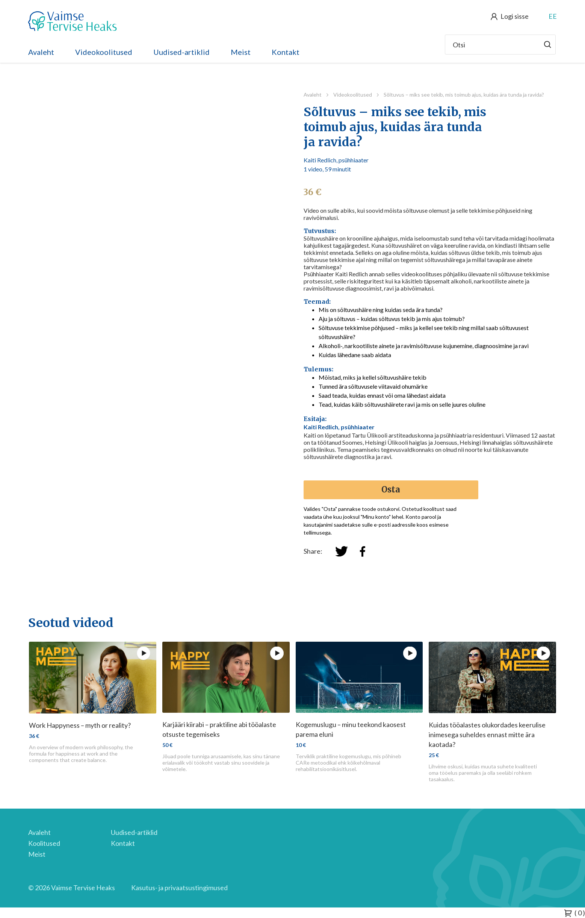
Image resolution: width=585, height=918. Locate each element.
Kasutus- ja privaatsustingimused (179, 887)
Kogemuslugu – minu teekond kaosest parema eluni (351, 729)
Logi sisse (514, 16)
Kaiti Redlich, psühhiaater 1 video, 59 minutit (336, 164)
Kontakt (285, 51)
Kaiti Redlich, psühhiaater (339, 426)
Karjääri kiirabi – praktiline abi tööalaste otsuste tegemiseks (219, 729)
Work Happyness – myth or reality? (80, 725)
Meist (241, 51)
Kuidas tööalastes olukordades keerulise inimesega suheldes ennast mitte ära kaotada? (487, 734)
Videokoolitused (103, 51)
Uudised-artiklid (181, 51)
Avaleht (41, 51)
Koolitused (44, 843)
